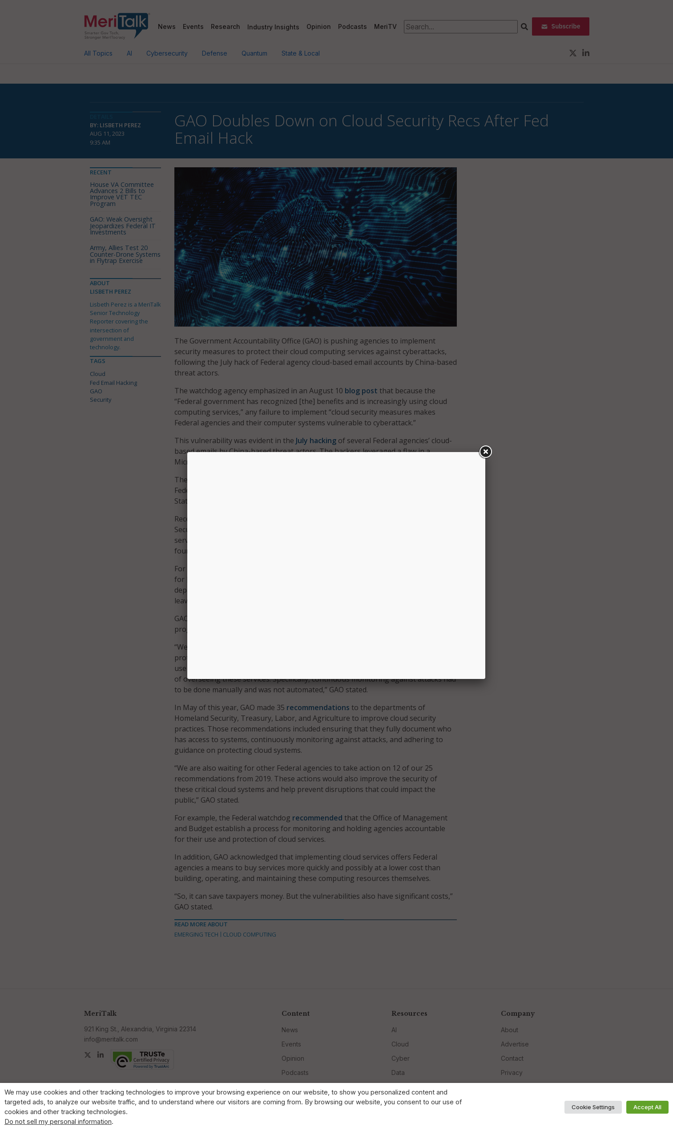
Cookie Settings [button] (593, 1107)
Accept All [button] (647, 1107)
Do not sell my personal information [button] (58, 1122)
